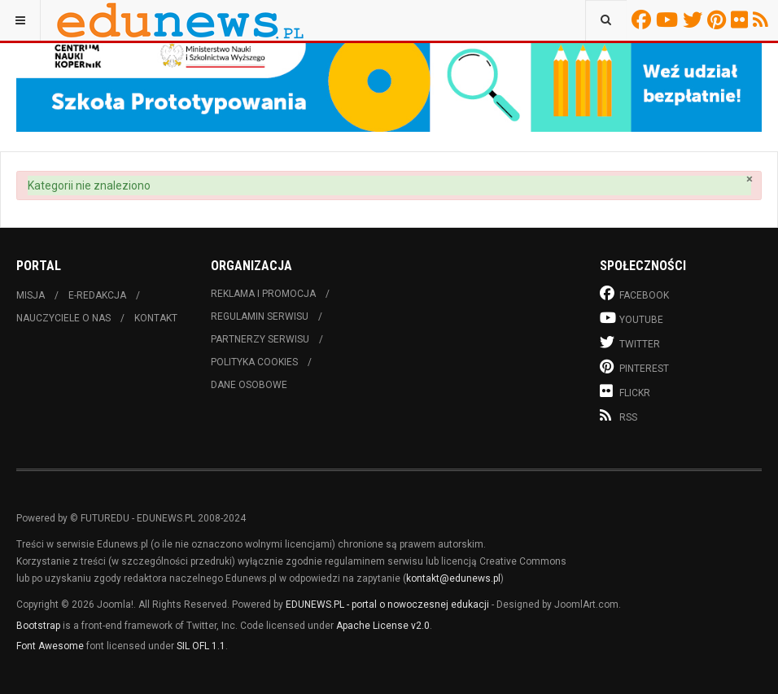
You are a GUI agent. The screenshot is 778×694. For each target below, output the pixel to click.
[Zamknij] (749, 179)
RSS (763, 19)
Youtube (669, 19)
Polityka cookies (254, 362)
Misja (30, 295)
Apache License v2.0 (383, 625)
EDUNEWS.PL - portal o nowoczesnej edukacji (387, 604)
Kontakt (155, 318)
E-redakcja (97, 295)
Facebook (644, 19)
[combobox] (606, 20)
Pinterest (719, 19)
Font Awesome (50, 646)
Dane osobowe (249, 385)
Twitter (695, 19)
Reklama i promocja (263, 293)
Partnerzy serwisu (260, 339)
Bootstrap (38, 625)
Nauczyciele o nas (63, 318)
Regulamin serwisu (259, 316)
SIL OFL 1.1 (201, 646)
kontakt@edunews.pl (453, 578)
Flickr (742, 19)
